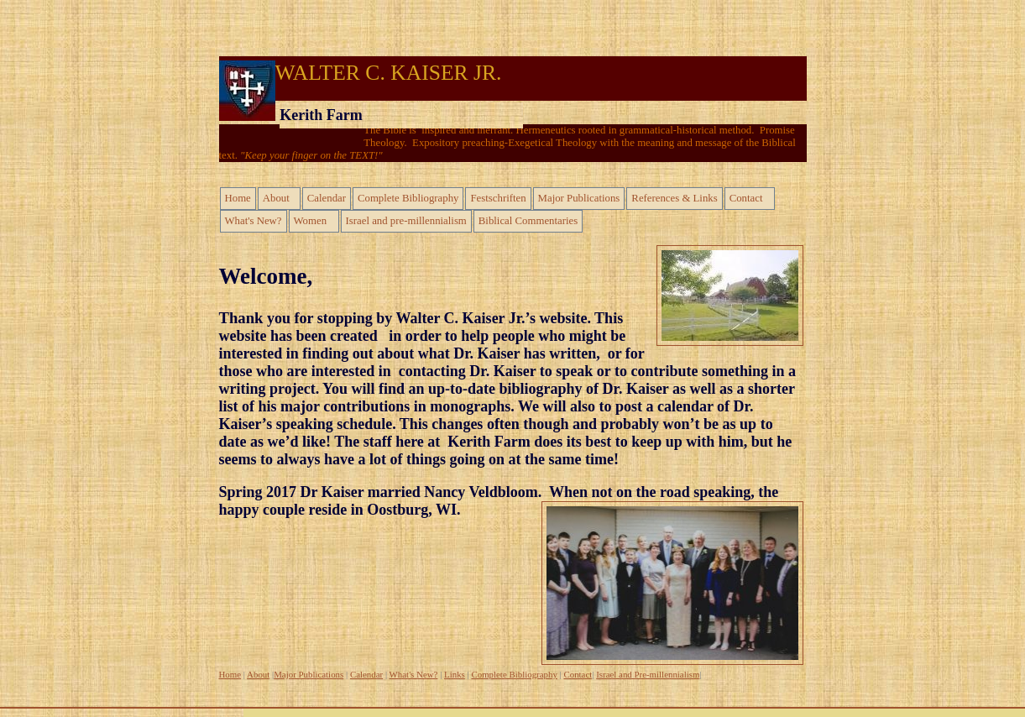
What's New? (253, 221)
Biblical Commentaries (528, 221)
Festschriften (498, 198)
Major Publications (579, 198)
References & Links (674, 198)
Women (310, 221)
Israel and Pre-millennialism (647, 674)
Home (238, 198)
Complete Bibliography (408, 198)
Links (454, 674)
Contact (746, 198)
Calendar (326, 198)
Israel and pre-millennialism (406, 221)
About (276, 198)
